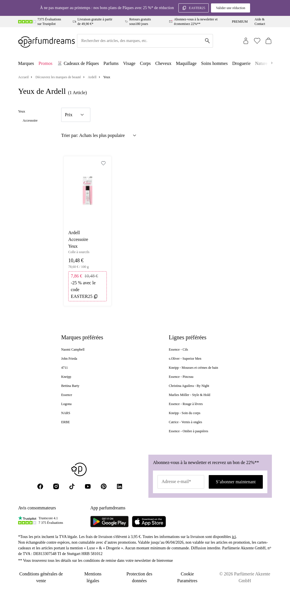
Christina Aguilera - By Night (189, 386)
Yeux (21, 111)
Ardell (92, 77)
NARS (65, 413)
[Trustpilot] (27, 520)
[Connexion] (245, 40)
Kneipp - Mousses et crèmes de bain (193, 368)
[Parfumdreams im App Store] (149, 521)
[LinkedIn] (119, 486)
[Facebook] (40, 486)
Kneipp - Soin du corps (184, 413)
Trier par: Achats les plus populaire (99, 135)
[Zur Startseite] (46, 40)
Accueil (23, 77)
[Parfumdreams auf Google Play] (109, 521)
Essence (66, 395)
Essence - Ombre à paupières (188, 431)
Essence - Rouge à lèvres (186, 404)
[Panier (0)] (268, 40)
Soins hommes (214, 63)
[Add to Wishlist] (103, 163)
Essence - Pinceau (181, 377)
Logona (66, 404)
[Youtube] (87, 486)
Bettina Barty (70, 386)
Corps (145, 63)
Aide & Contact (260, 21)
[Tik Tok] (72, 486)
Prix (75, 114)
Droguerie (241, 63)
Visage (129, 63)
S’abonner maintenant (236, 481)
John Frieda (69, 359)
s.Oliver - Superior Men (185, 359)
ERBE (65, 422)
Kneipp (66, 377)
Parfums (110, 63)
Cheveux (163, 63)
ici (234, 537)
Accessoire (30, 120)
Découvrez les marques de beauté (58, 77)
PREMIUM (240, 22)
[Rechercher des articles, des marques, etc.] (145, 41)
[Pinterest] (103, 486)
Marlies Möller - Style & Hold (189, 395)
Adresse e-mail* (176, 481)
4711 (64, 368)
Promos (45, 63)
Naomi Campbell (72, 349)
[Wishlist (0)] (257, 40)
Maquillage (186, 63)
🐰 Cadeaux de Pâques (78, 63)
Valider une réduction (230, 8)
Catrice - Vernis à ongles (185, 422)
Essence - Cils (178, 349)
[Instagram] (56, 486)
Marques (26, 63)
